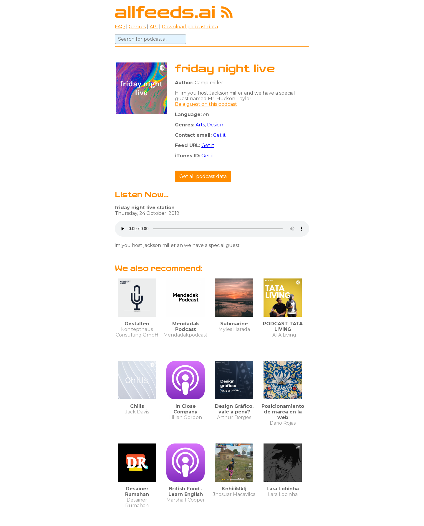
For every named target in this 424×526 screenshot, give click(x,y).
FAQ (120, 26)
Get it (219, 135)
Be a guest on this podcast (206, 104)
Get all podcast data (203, 176)
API (154, 26)
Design (215, 125)
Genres (137, 26)
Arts (200, 125)
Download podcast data (190, 26)
